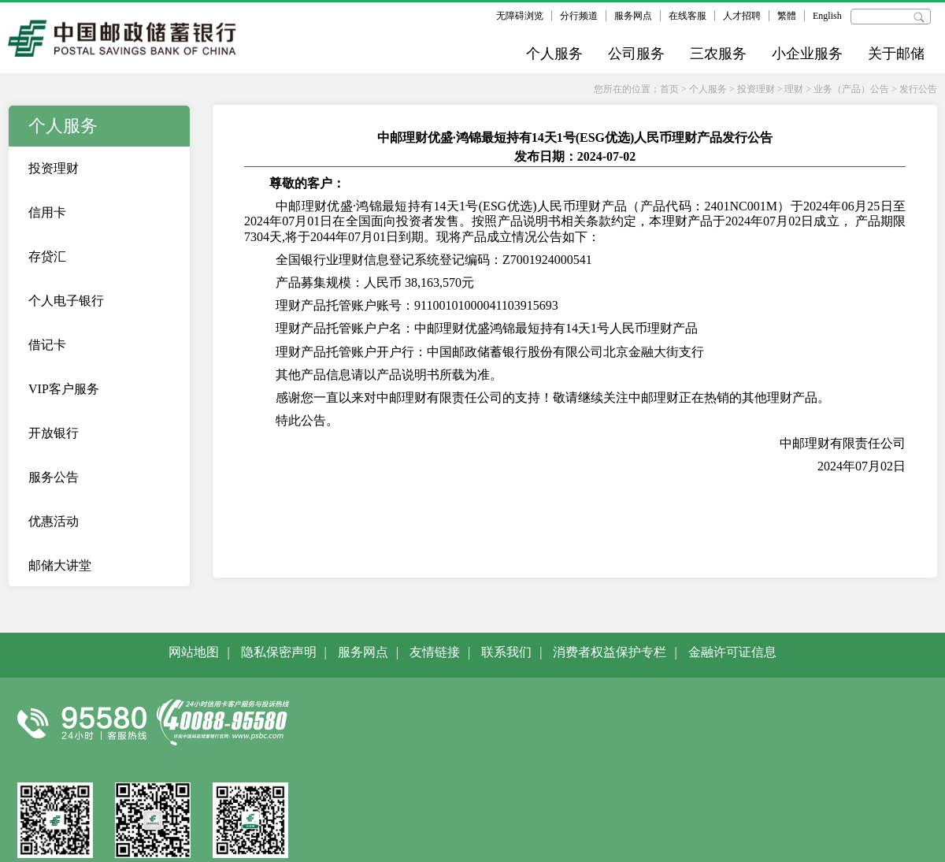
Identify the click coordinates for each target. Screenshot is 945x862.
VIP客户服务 (63, 389)
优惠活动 (53, 521)
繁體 (786, 15)
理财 (793, 89)
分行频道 (579, 15)
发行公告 (918, 89)
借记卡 (47, 344)
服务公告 (53, 477)
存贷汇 (47, 256)
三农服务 (718, 53)
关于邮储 (896, 53)
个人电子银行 (66, 300)
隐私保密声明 (279, 652)
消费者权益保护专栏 (609, 652)
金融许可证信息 (732, 652)
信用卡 (47, 212)
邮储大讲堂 (59, 565)
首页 (669, 89)
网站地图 (194, 652)
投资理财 (756, 89)
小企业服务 (807, 53)
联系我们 (506, 652)
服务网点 (633, 15)
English (827, 15)
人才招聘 (742, 15)
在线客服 (687, 15)
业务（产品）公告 (851, 89)
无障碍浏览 (519, 15)
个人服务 (554, 53)
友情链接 (435, 652)
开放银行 (53, 433)
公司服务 (636, 53)
